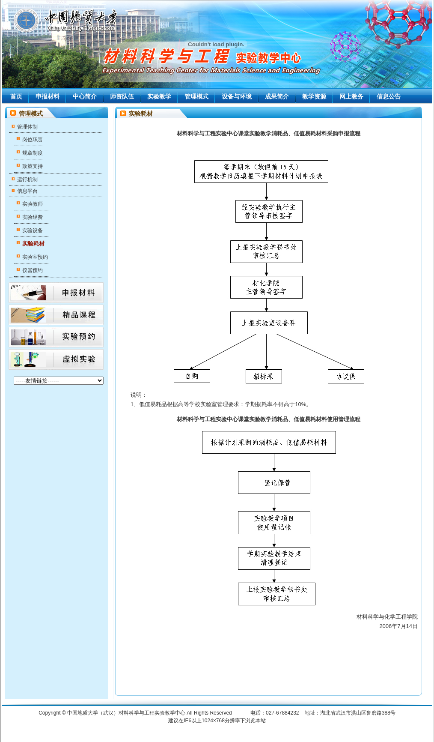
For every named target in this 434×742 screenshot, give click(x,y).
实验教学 (159, 96)
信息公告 (389, 96)
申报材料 (47, 96)
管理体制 (27, 127)
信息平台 (27, 191)
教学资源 (314, 96)
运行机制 (27, 180)
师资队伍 (122, 96)
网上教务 (351, 96)
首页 (16, 96)
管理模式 (196, 96)
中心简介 (85, 96)
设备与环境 (237, 96)
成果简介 (277, 96)
